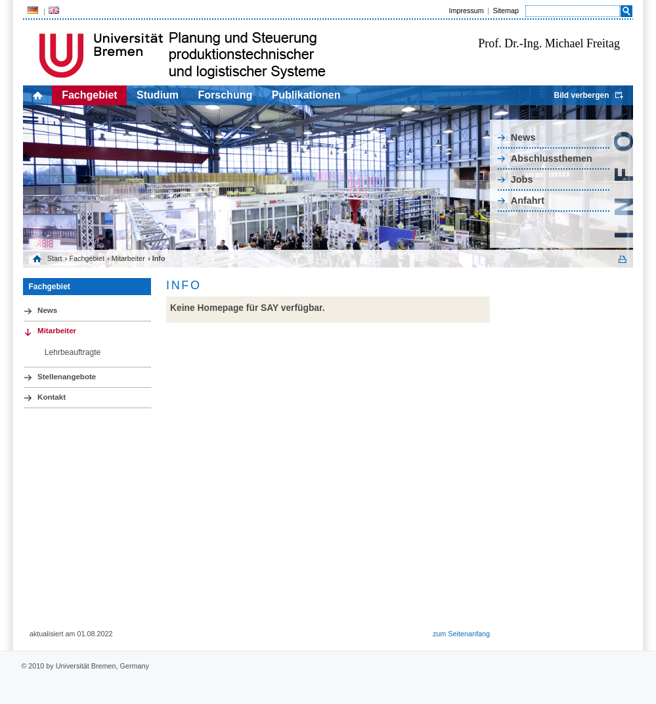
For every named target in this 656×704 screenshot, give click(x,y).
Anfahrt (527, 200)
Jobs (522, 179)
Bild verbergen (581, 95)
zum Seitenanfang (461, 634)
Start (54, 258)
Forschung (225, 95)
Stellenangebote (66, 377)
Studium (158, 95)
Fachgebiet (89, 95)
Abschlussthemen (551, 158)
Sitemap (505, 10)
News (523, 137)
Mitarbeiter (128, 258)
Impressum (465, 10)
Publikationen (306, 95)
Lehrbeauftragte (73, 352)
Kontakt (51, 397)
